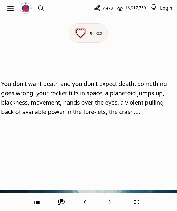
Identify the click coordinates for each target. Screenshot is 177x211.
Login (166, 8)
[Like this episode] (88, 33)
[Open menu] (10, 8)
